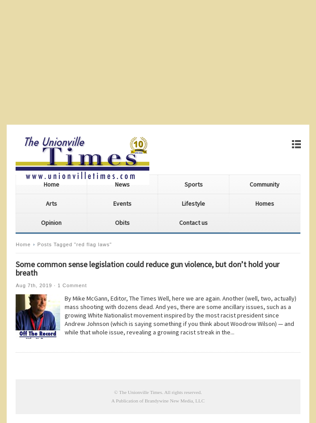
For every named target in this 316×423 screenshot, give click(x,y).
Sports (194, 184)
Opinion (51, 223)
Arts (51, 203)
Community (264, 184)
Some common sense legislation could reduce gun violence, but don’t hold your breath (147, 268)
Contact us (193, 223)
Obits (122, 223)
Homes (264, 203)
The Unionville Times (140, 392)
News (122, 184)
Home (51, 184)
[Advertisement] (158, 62)
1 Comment (72, 285)
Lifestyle (193, 203)
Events (122, 203)
